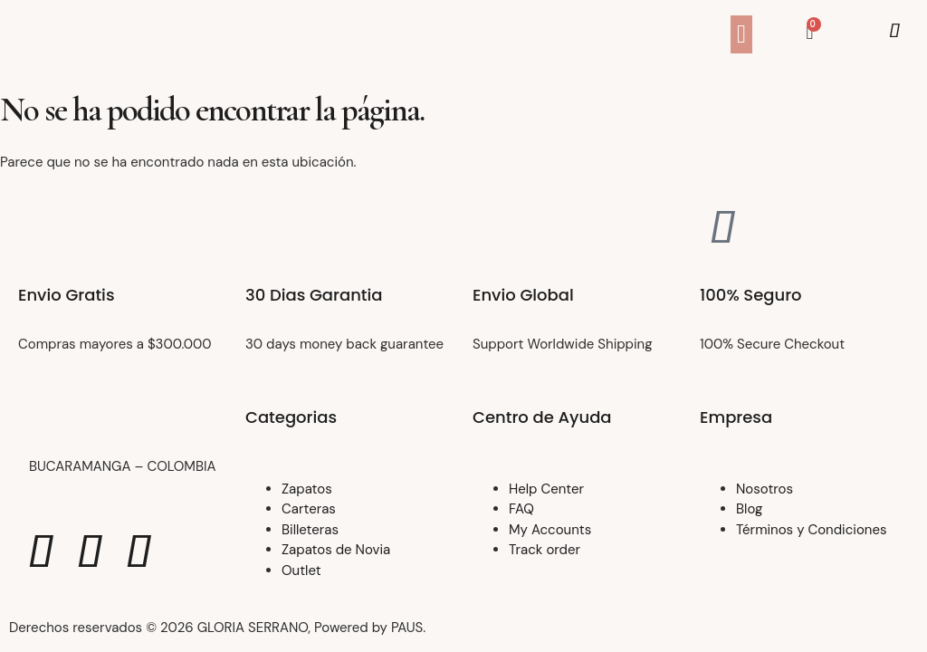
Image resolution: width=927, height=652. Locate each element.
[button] (741, 34)
